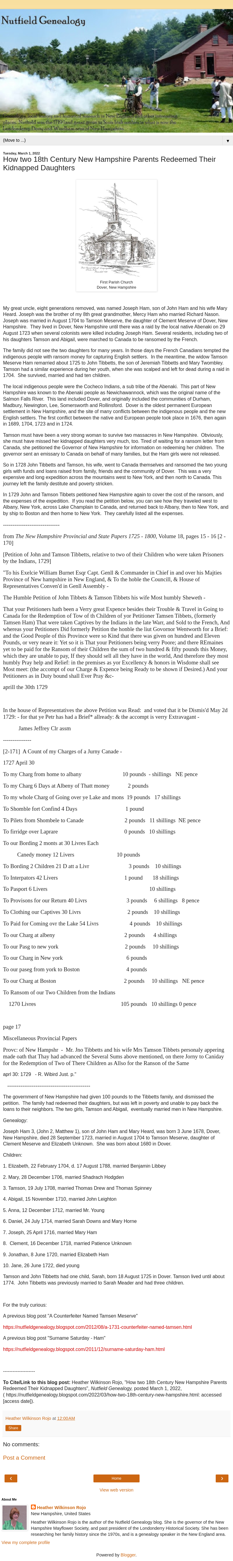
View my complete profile (26, 1542)
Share (13, 1428)
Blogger (128, 1555)
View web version (116, 1490)
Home (116, 1478)
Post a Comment (24, 1457)
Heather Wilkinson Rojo (61, 1507)
